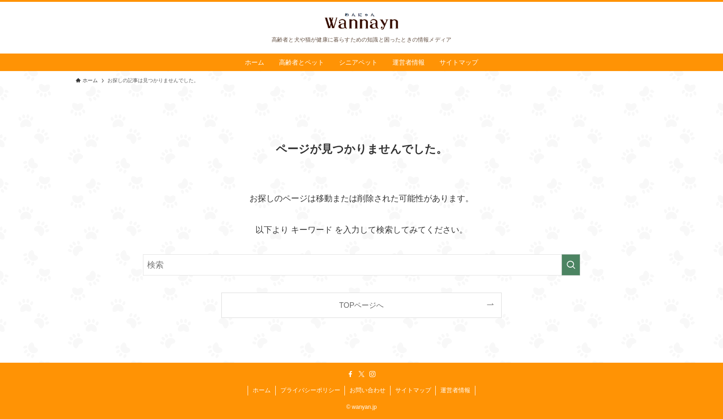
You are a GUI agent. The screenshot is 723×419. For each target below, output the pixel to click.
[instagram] (372, 374)
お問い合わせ (367, 390)
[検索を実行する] (571, 264)
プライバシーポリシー (310, 390)
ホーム (262, 390)
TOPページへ (361, 305)
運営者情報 (455, 390)
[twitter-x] (361, 374)
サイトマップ (413, 390)
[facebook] (350, 374)
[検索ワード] (361, 264)
